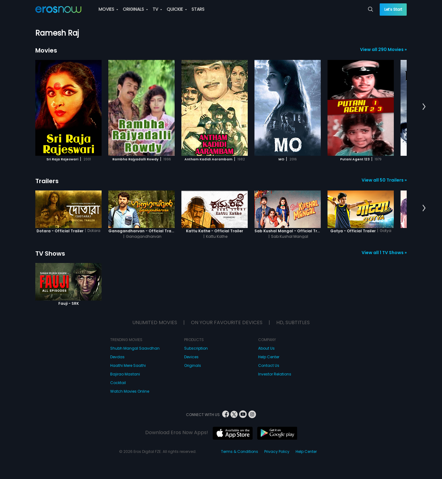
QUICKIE (177, 9)
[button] (424, 107)
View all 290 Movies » (383, 49)
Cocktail (118, 382)
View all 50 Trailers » (384, 180)
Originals (192, 365)
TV (157, 9)
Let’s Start (393, 9)
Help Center (268, 356)
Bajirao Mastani (125, 374)
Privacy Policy (276, 451)
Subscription (196, 348)
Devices (191, 356)
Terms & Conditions (239, 451)
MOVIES (108, 9)
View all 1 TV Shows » (384, 252)
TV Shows (50, 253)
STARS (198, 9)
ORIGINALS (135, 9)
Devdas (117, 356)
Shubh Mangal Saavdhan (135, 348)
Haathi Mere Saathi (128, 365)
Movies (46, 50)
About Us (266, 348)
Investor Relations (274, 374)
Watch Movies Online (129, 391)
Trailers (47, 181)
